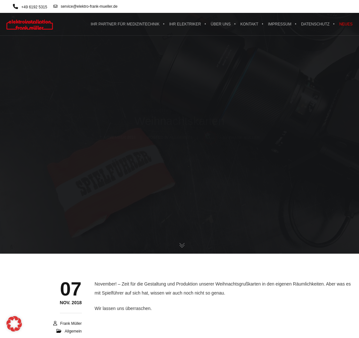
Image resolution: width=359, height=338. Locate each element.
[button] (14, 324)
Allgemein (73, 331)
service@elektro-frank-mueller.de (85, 6)
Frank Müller (71, 323)
